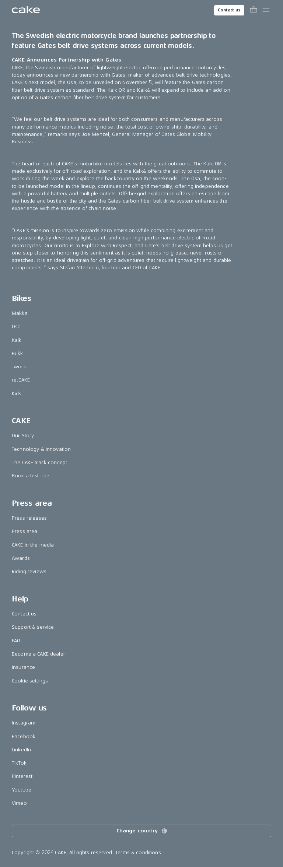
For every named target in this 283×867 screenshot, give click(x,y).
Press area (24, 531)
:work (19, 366)
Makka (20, 313)
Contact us (229, 10)
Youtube (21, 790)
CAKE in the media (33, 545)
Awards (21, 558)
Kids (17, 393)
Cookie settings (30, 681)
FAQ (16, 640)
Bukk (17, 353)
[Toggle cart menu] (253, 10)
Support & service (33, 627)
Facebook (23, 736)
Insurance (23, 667)
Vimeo (19, 803)
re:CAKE (21, 380)
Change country (142, 831)
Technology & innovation (41, 449)
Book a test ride (30, 475)
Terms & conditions (138, 852)
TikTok (19, 763)
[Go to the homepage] (26, 10)
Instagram (23, 723)
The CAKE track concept (39, 462)
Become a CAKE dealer (38, 654)
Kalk (17, 340)
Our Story (23, 435)
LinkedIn (21, 749)
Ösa (16, 326)
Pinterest (22, 776)
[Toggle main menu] (266, 10)
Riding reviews (29, 571)
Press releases (29, 518)
